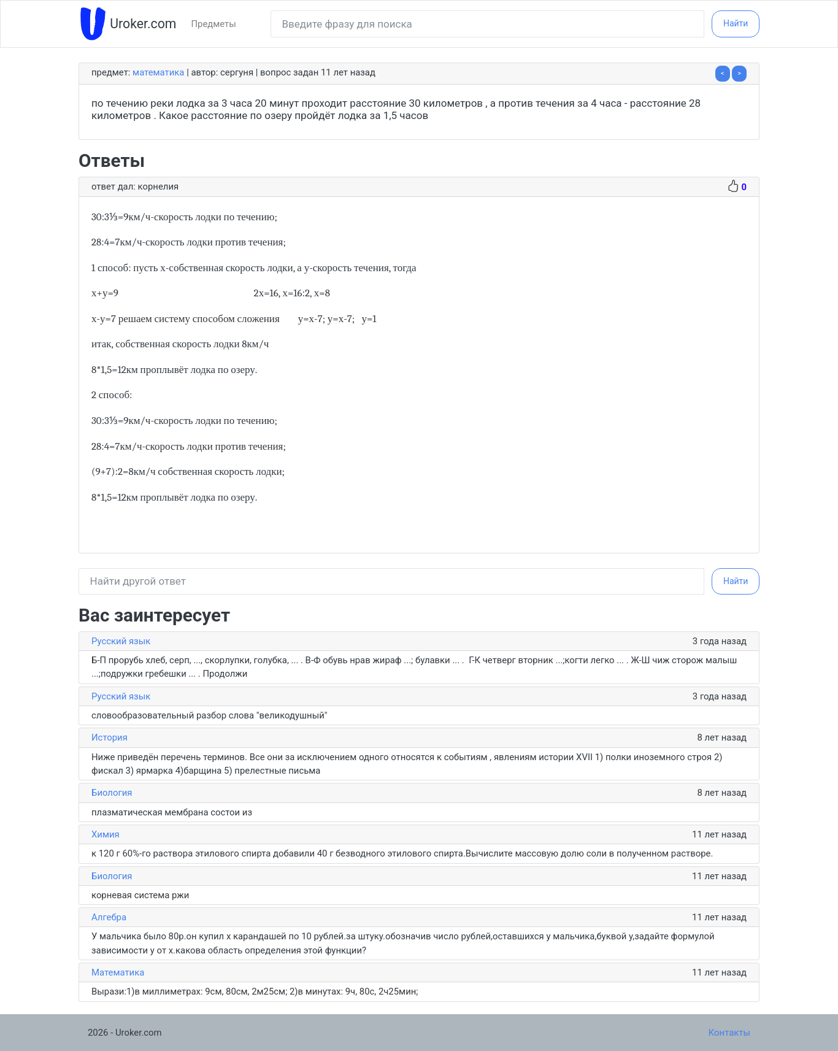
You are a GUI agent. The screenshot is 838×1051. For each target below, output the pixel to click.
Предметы (213, 23)
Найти (735, 23)
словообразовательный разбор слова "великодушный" (210, 715)
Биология (111, 792)
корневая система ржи (140, 895)
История (109, 737)
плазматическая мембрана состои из (171, 812)
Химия (105, 834)
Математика (158, 72)
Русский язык (120, 641)
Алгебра (108, 917)
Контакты (729, 1032)
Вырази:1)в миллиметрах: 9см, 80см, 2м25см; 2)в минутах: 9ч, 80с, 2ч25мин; (254, 991)
